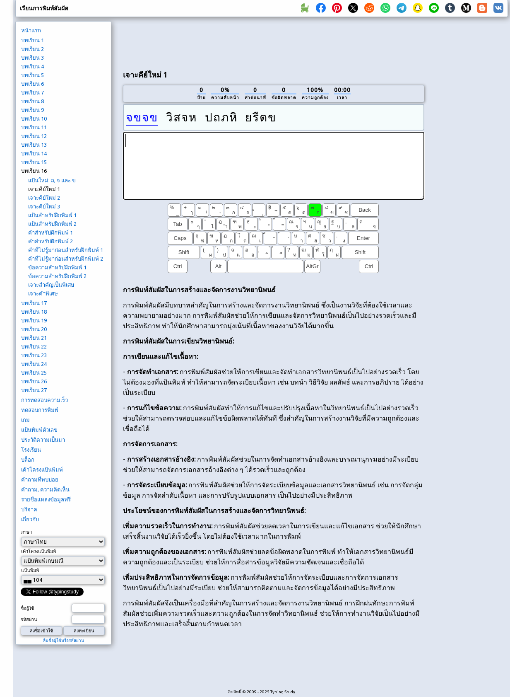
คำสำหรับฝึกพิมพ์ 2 (50, 241)
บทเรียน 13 (34, 145)
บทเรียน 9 (32, 110)
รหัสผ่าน (29, 619)
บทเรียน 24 (34, 364)
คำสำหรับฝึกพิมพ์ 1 (50, 232)
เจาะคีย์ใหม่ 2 (44, 198)
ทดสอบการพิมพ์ (39, 410)
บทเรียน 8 (32, 101)
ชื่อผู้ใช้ (27, 608)
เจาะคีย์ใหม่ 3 (44, 206)
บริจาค (29, 509)
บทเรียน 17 (34, 303)
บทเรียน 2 (32, 49)
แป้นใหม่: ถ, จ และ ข (52, 180)
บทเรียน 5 (32, 75)
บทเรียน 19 (34, 320)
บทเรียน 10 (34, 118)
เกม (25, 420)
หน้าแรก (31, 30)
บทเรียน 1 (32, 40)
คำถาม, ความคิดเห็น (45, 489)
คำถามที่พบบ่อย (39, 479)
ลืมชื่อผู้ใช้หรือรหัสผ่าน (63, 640)
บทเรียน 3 (32, 58)
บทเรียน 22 (34, 346)
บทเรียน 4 (32, 66)
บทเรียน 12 (34, 136)
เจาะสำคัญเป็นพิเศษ (51, 285)
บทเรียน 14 (34, 153)
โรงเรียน (31, 450)
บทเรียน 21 (34, 338)
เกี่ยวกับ (30, 519)
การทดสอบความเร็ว (44, 400)
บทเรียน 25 (34, 372)
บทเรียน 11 (34, 127)
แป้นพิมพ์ (30, 570)
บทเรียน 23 (34, 355)
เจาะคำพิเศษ (43, 293)
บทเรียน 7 (32, 92)
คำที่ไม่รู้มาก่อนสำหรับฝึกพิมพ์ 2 (65, 258)
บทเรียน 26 (34, 381)
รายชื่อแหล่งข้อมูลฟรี (46, 499)
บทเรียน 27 (34, 390)
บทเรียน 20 (34, 329)
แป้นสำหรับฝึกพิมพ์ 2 (52, 224)
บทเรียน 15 (34, 162)
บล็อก (27, 459)
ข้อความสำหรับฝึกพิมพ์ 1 (57, 267)
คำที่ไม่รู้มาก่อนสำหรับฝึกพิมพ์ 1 (65, 250)
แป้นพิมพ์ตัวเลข (39, 430)
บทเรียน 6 (32, 84)
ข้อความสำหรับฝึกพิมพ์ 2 (57, 276)
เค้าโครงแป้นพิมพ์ (42, 469)
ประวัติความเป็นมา (43, 440)
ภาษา (26, 532)
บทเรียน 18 (34, 312)
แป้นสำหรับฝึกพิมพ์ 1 (52, 215)
